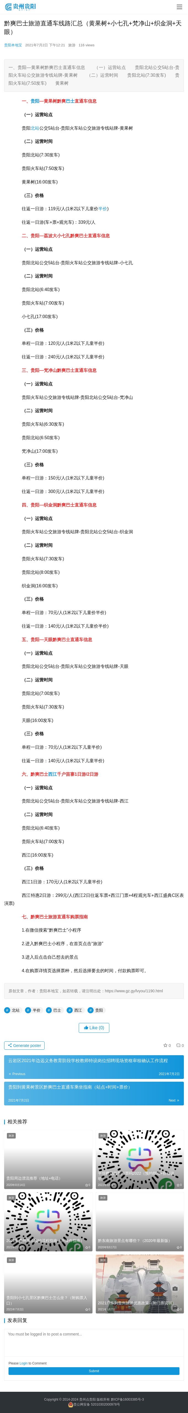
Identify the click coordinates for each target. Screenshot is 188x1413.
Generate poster (24, 1045)
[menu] (179, 7)
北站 (35, 128)
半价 (102, 208)
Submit (94, 1371)
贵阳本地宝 (13, 45)
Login (24, 1363)
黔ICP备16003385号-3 (127, 1399)
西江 (52, 774)
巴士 (70, 101)
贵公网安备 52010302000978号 (96, 1405)
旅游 (71, 45)
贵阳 (35, 101)
